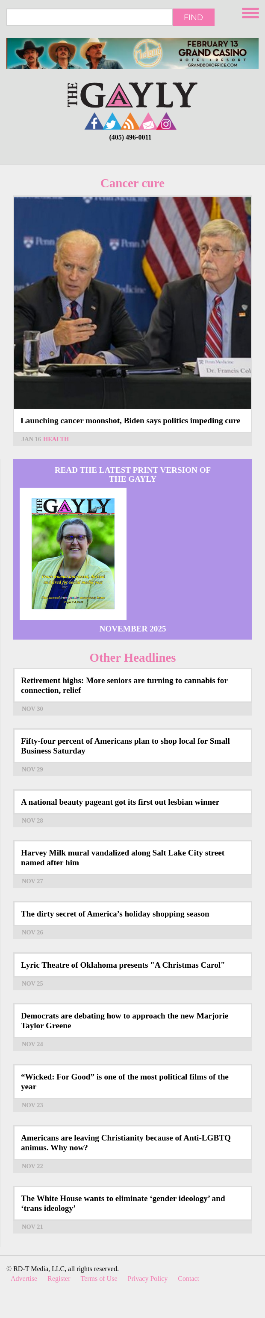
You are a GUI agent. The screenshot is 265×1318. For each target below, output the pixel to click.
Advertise (24, 1278)
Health (56, 439)
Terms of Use (99, 1278)
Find (193, 17)
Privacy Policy (148, 1278)
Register (58, 1278)
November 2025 (132, 628)
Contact (188, 1278)
